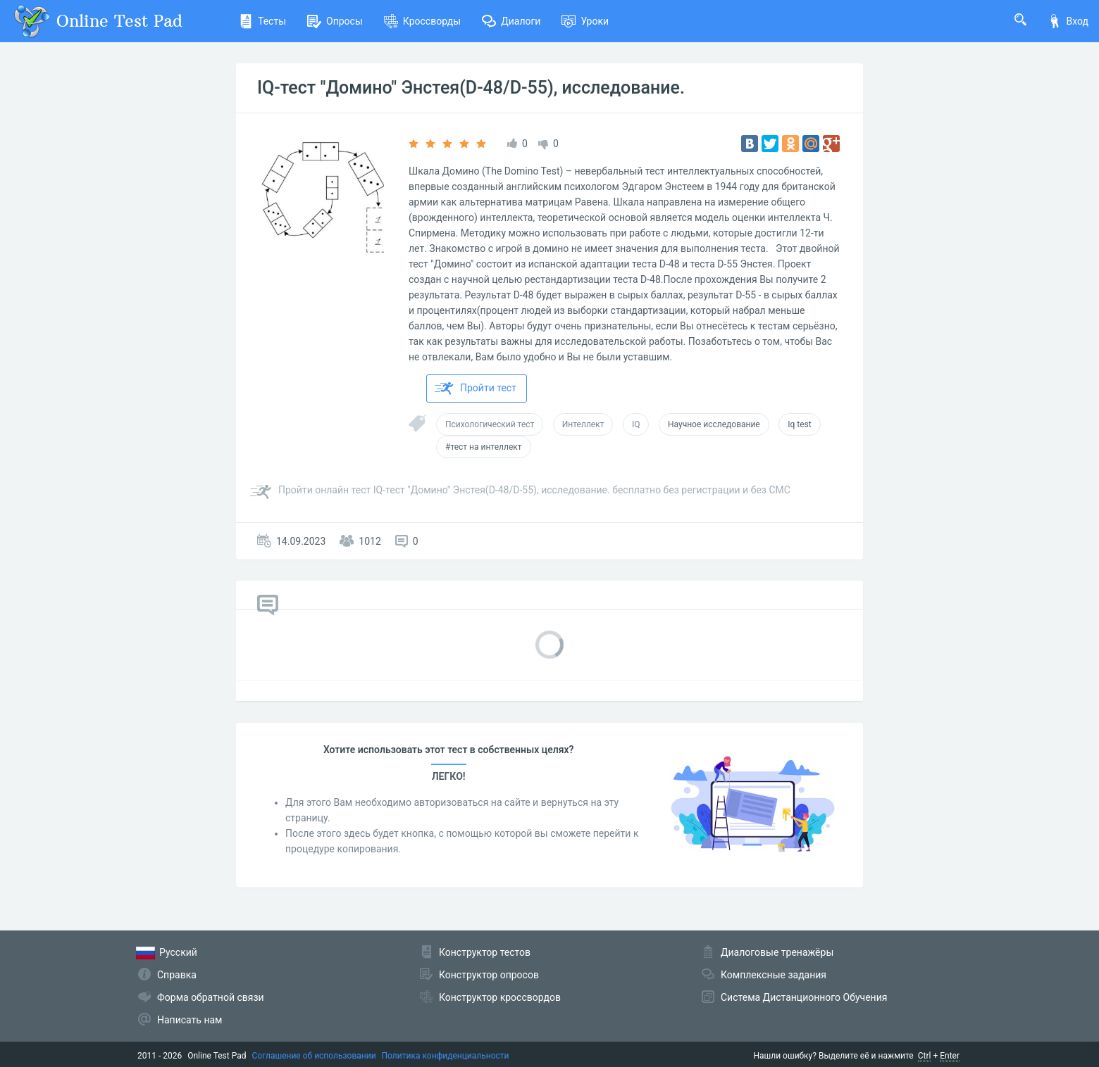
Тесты (262, 21)
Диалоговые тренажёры (777, 952)
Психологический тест (489, 424)
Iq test (799, 424)
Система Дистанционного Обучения (804, 997)
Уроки (585, 21)
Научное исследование (714, 424)
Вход (1068, 21)
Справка (177, 974)
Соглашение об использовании (314, 1056)
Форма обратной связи (210, 997)
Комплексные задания (773, 974)
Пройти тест (475, 388)
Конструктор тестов (484, 952)
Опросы (335, 21)
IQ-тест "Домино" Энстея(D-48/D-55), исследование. (471, 87)
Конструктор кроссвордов (500, 997)
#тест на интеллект (483, 447)
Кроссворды (422, 21)
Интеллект (583, 424)
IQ (636, 424)
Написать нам (189, 1019)
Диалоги (511, 21)
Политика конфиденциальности (445, 1056)
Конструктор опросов (489, 974)
